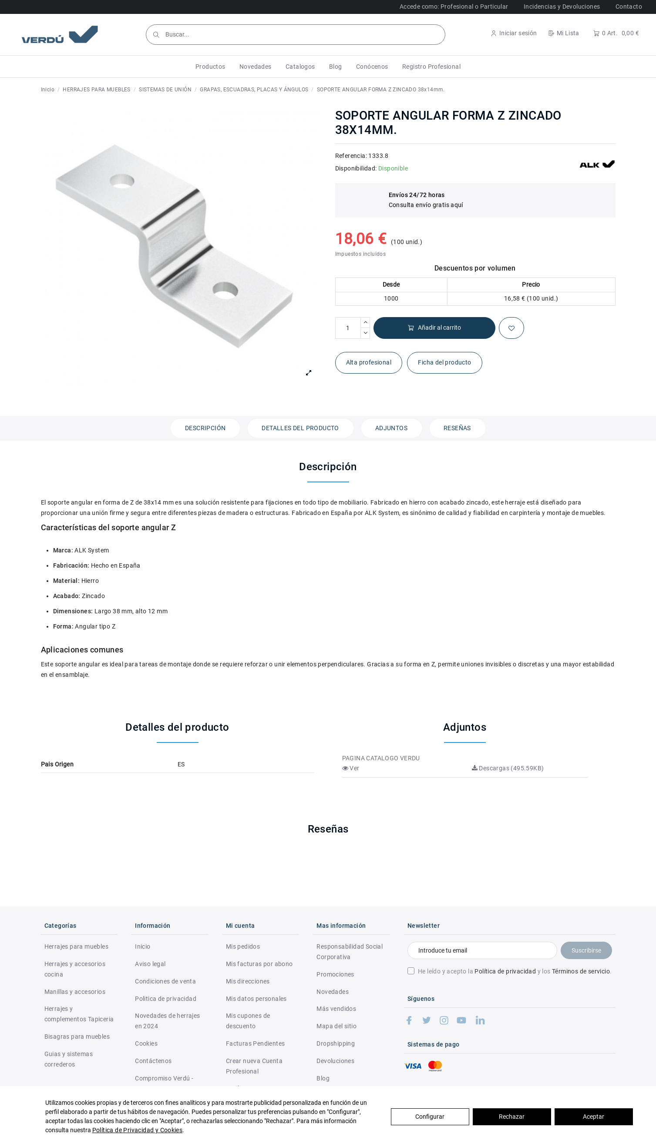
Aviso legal (150, 963)
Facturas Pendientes (255, 1043)
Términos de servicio (581, 971)
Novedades (332, 991)
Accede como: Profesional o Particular (454, 6)
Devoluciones (335, 1060)
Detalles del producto (300, 428)
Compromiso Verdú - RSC (164, 1083)
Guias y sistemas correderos (68, 1059)
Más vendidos (336, 1008)
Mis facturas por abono (259, 963)
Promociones (335, 974)
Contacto (629, 6)
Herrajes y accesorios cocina (74, 969)
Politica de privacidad (165, 998)
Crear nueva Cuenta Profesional (254, 1066)
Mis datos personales (256, 998)
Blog (323, 1078)
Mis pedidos (243, 946)
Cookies (146, 1043)
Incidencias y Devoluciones (562, 6)
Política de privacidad (505, 971)
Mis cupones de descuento (248, 1021)
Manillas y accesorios (74, 991)
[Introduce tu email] (482, 950)
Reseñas (457, 428)
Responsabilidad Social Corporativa (349, 951)
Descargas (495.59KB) (508, 768)
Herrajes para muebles (76, 946)
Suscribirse (586, 950)
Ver (351, 768)
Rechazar (512, 1116)
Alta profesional (368, 362)
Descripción (205, 428)
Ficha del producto (444, 362)
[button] (210, 66)
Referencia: (351, 155)
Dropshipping (335, 1043)
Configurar (429, 1116)
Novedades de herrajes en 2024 (167, 1021)
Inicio (142, 946)
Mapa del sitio (336, 1026)
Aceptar (593, 1116)
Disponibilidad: (356, 168)
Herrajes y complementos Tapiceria (79, 1014)
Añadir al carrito (434, 327)
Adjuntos (391, 428)
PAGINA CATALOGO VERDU (381, 758)
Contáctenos (153, 1060)
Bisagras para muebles (77, 1036)
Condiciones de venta (165, 981)
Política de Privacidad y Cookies (137, 1130)
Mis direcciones (248, 981)
